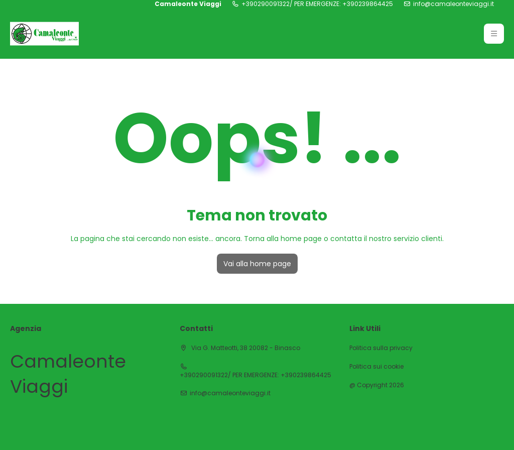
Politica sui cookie (376, 367)
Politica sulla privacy (381, 348)
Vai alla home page (257, 264)
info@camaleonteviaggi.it (453, 4)
